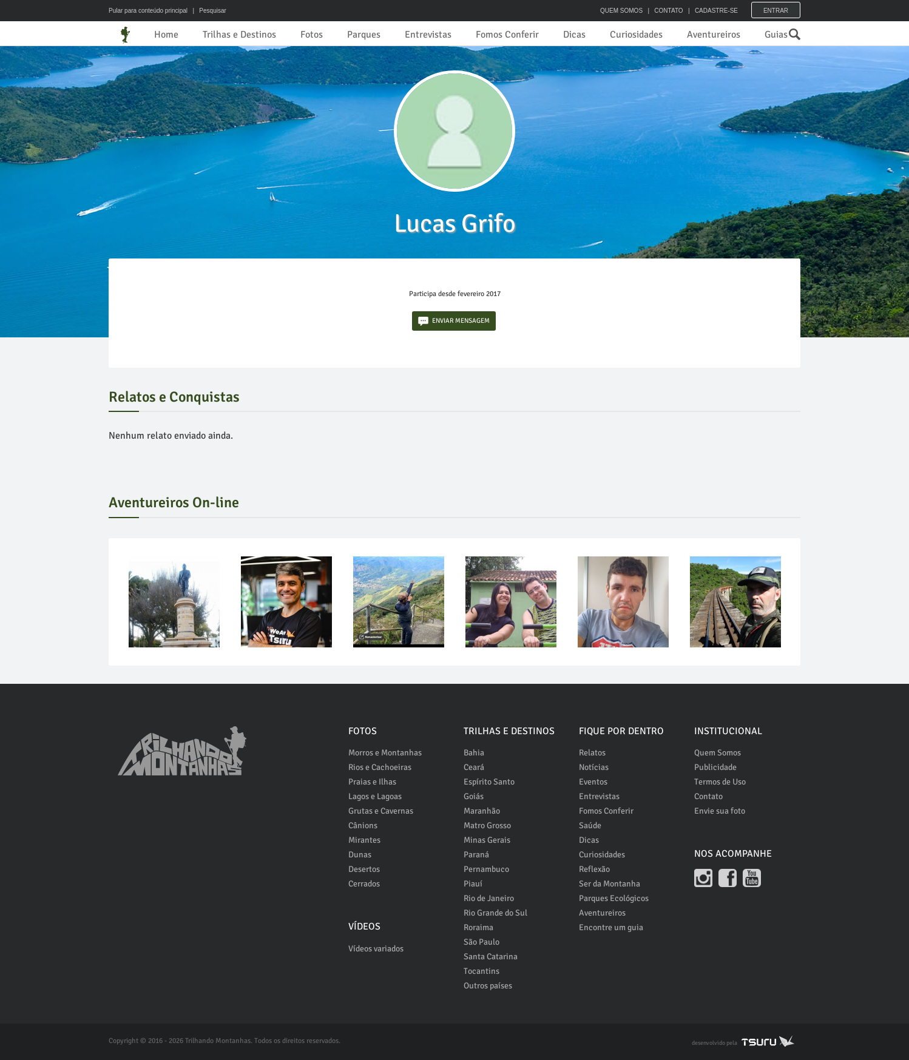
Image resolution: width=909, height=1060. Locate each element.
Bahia (474, 753)
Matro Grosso (487, 825)
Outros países (488, 986)
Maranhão (482, 811)
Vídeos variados (376, 949)
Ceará (474, 767)
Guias (776, 35)
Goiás (474, 796)
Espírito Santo (489, 782)
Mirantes (364, 840)
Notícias (594, 767)
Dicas (574, 35)
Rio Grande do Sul (495, 913)
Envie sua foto (719, 811)
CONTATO (668, 10)
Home (166, 35)
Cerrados (364, 884)
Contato (708, 796)
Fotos (311, 35)
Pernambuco (486, 869)
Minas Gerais (487, 840)
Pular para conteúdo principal (148, 10)
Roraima (478, 927)
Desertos (364, 869)
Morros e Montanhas (385, 753)
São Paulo (481, 942)
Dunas (359, 854)
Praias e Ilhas (372, 782)
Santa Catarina (491, 956)
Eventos (593, 782)
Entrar (775, 10)
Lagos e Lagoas (375, 796)
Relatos (592, 753)
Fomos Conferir (507, 35)
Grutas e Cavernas (380, 811)
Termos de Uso (720, 782)
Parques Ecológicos (614, 898)
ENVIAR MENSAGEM (454, 321)
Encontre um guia (611, 927)
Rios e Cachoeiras (379, 767)
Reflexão (594, 869)
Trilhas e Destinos (239, 35)
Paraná (476, 854)
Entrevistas (428, 35)
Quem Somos (717, 753)
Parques (363, 35)
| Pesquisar (207, 10)
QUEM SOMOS (621, 10)
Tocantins (481, 971)
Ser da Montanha (609, 884)
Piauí (473, 884)
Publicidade (715, 767)
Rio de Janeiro (489, 898)
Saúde (590, 825)
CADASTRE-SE (716, 10)
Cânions (362, 825)
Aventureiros (713, 35)
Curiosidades (636, 35)
